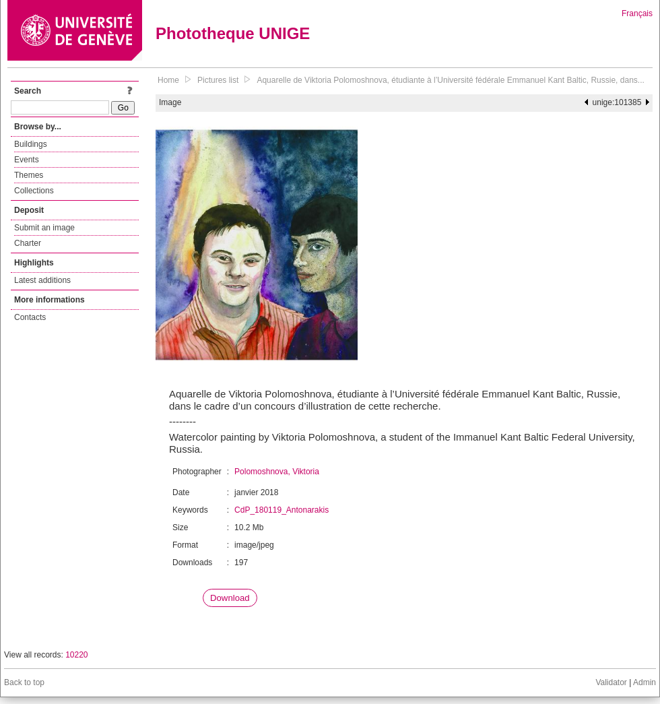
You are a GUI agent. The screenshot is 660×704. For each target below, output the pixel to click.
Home (168, 80)
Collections (34, 190)
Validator (610, 682)
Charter (27, 243)
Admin (644, 682)
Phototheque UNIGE (233, 33)
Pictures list (217, 80)
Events (26, 159)
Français (637, 13)
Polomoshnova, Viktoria (276, 471)
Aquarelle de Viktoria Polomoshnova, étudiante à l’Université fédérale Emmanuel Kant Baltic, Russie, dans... (450, 80)
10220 (76, 655)
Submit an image (44, 227)
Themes (28, 175)
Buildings (30, 144)
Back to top (24, 682)
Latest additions (42, 280)
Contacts (30, 317)
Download (230, 598)
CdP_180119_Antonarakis (281, 510)
